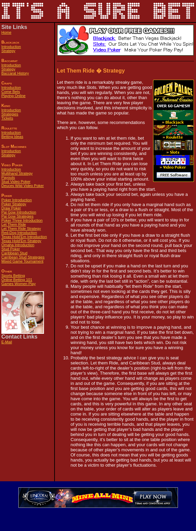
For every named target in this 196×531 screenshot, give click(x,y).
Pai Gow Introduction (18, 212)
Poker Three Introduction (22, 220)
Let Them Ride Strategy (21, 229)
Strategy (8, 51)
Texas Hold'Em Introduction (24, 237)
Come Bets (10, 92)
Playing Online (13, 96)
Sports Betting (13, 276)
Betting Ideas (12, 137)
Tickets (7, 118)
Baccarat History (15, 73)
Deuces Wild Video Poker (22, 186)
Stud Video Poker (15, 181)
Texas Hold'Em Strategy (21, 241)
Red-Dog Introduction (19, 233)
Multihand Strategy (17, 173)
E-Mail (6, 342)
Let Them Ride (13, 224)
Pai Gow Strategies (17, 216)
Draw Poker (11, 208)
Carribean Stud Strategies (23, 257)
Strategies (9, 114)
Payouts (8, 177)
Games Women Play (18, 284)
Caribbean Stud (14, 253)
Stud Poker (10, 249)
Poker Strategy (13, 204)
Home (6, 32)
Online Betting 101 (16, 280)
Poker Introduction (16, 200)
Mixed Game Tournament (22, 261)
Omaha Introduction (17, 245)
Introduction (11, 47)
